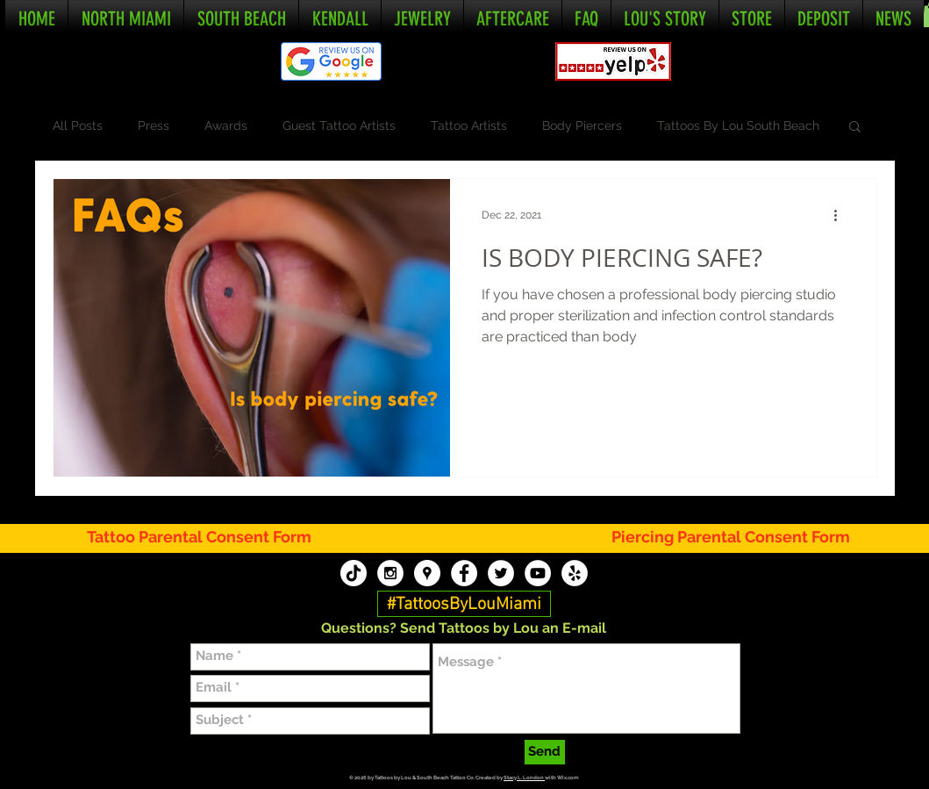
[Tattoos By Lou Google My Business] (427, 573)
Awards (225, 125)
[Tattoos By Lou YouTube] (538, 573)
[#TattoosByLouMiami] (464, 605)
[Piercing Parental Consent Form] (731, 537)
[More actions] (842, 215)
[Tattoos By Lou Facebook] (464, 573)
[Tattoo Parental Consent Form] (209, 537)
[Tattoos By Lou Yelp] (574, 573)
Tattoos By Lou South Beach (738, 125)
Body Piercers (582, 125)
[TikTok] (353, 573)
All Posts (78, 125)
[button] (855, 127)
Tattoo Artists (469, 125)
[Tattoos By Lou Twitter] (501, 573)
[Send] (545, 752)
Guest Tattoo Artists (339, 125)
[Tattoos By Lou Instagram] (390, 573)
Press (153, 125)
